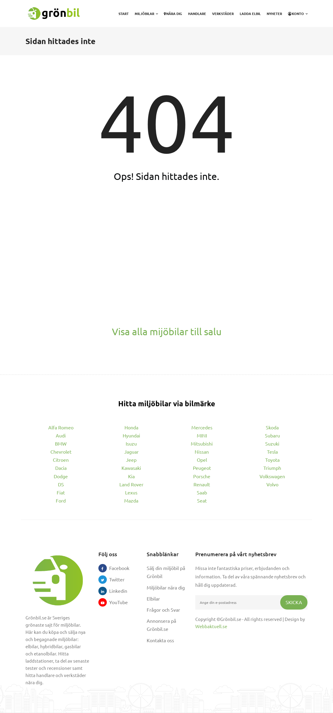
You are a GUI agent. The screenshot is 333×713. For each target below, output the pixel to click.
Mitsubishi (202, 443)
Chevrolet (60, 452)
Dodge (61, 476)
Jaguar (131, 452)
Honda (131, 427)
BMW (61, 443)
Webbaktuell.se (211, 626)
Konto (298, 13)
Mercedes (201, 427)
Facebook (113, 568)
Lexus (131, 492)
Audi (61, 435)
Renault (202, 484)
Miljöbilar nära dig (166, 587)
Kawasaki (131, 468)
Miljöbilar (146, 13)
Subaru (272, 435)
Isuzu (131, 443)
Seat (202, 500)
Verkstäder (223, 13)
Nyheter (274, 13)
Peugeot (202, 468)
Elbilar (153, 598)
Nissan (202, 452)
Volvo (272, 484)
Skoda (272, 427)
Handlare (197, 13)
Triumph (272, 468)
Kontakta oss (160, 640)
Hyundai (131, 435)
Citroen (61, 460)
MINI (202, 435)
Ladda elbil (250, 13)
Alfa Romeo (61, 427)
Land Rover (131, 484)
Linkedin (113, 591)
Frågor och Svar (163, 610)
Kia (131, 476)
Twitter (113, 579)
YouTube (113, 602)
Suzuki (272, 443)
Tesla (272, 452)
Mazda (131, 500)
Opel (202, 460)
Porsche (201, 476)
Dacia (61, 468)
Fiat (61, 492)
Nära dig (173, 13)
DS (61, 484)
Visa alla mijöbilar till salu (166, 331)
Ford (61, 500)
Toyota (272, 460)
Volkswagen (272, 476)
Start (123, 13)
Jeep (131, 460)
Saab (202, 492)
